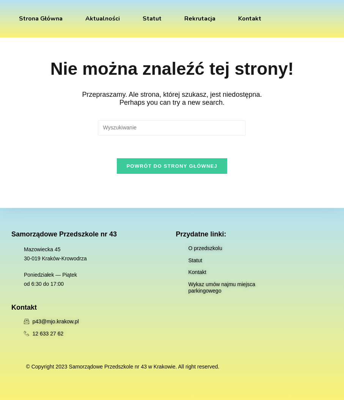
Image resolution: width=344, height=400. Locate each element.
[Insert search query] (172, 127)
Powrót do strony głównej (172, 166)
